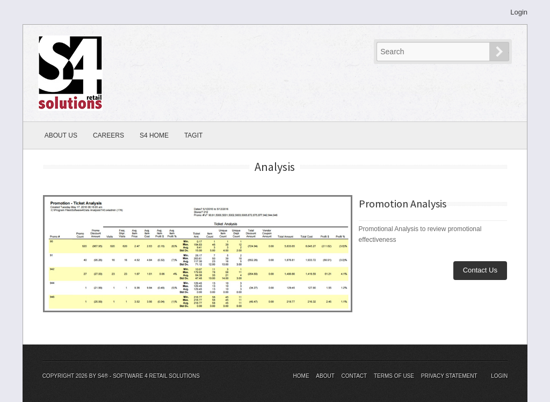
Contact (354, 376)
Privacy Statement (449, 376)
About (325, 376)
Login (518, 12)
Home (301, 376)
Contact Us (480, 270)
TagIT (193, 135)
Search (508, 51)
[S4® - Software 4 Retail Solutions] (70, 72)
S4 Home (154, 135)
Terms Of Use (394, 376)
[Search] (434, 51)
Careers (108, 135)
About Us (61, 135)
